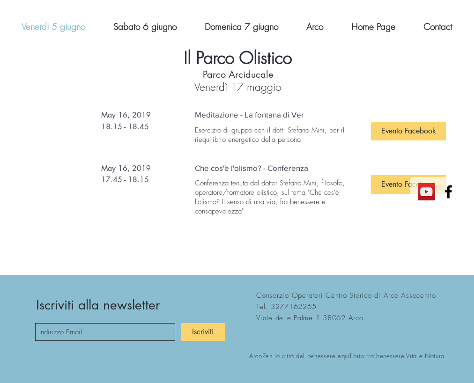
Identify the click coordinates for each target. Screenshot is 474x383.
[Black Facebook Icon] (448, 191)
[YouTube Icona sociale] (426, 191)
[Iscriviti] (203, 332)
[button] (408, 131)
